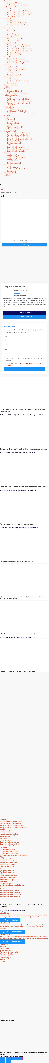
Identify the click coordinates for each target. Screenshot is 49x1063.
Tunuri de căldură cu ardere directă (19, 49)
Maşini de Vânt (5, 836)
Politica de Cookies (6, 954)
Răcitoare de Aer (9, 37)
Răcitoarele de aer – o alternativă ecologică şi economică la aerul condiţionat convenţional (22, 598)
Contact (3, 961)
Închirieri (7, 87)
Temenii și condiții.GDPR (26, 363)
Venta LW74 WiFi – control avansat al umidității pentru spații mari (23, 487)
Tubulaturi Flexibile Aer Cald (10, 891)
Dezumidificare (5, 840)
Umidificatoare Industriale (9, 851)
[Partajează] (14, 1058)
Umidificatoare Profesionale (17, 23)
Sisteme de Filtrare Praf (8, 863)
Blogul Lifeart (4, 948)
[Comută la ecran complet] (8, 1058)
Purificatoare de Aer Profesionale (18, 9)
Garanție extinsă (13, 35)
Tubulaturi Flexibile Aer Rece (10, 892)
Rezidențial (11, 31)
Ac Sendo (7, 27)
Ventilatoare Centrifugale (16, 69)
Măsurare (3, 881)
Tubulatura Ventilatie (14, 75)
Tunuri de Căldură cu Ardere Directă (12, 825)
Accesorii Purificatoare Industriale (19, 15)
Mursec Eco (8, 89)
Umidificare (4, 848)
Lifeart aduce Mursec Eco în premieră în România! (17, 634)
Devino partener (13, 33)
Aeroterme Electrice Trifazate (17, 47)
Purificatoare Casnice (7, 859)
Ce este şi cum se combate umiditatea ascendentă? (17, 671)
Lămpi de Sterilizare (14, 17)
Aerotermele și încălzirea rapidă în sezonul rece (16, 524)
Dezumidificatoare (10, 57)
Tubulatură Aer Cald (14, 53)
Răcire (2, 868)
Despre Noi (4, 945)
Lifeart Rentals (5, 923)
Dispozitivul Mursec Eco (15, 3)
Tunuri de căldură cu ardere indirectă (20, 51)
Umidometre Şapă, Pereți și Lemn (18, 81)
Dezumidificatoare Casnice (9, 842)
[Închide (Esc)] (20, 1058)
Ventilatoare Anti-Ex (14, 71)
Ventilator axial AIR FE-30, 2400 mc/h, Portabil (24, 241)
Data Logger (11, 83)
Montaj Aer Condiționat (8, 879)
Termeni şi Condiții (6, 950)
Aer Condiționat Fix (7, 870)
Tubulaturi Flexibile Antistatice (10, 894)
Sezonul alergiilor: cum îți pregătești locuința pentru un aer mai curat (24, 449)
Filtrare (2, 857)
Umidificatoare (9, 19)
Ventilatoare (8, 65)
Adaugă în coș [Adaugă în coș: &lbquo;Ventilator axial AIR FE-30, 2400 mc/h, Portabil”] (24, 245)
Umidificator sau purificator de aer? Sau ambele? (17, 562)
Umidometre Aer (13, 79)
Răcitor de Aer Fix (13, 41)
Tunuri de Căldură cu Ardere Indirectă (13, 827)
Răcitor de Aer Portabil (15, 39)
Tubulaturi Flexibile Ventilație (10, 896)
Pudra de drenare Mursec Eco (17, 5)
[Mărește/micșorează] (2, 1058)
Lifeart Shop (4, 913)
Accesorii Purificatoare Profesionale (19, 13)
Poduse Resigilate (6, 958)
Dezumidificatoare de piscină (17, 63)
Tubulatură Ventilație (14, 55)
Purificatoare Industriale (8, 861)
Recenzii (3, 946)
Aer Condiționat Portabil (8, 872)
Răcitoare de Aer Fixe (7, 874)
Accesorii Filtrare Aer (7, 864)
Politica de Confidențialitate (9, 952)
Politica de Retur (5, 956)
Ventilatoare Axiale (13, 67)
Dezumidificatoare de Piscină (10, 844)
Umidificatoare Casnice (15, 21)
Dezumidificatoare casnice (16, 59)
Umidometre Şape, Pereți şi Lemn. (12, 885)
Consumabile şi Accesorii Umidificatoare (21, 25)
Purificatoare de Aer (11, 7)
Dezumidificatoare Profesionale (11, 846)
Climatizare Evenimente (12, 85)
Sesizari (2, 960)
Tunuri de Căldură (10, 43)
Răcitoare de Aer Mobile (8, 876)
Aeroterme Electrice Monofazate (18, 45)
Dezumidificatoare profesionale (18, 61)
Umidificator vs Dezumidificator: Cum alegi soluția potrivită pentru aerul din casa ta (23, 410)
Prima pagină (6, 192)
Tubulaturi (3, 889)
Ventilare (3, 829)
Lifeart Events (5, 935)
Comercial (10, 29)
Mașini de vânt (12, 73)
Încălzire (3, 820)
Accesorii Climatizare (7, 878)
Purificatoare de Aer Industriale (18, 11)
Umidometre (8, 77)
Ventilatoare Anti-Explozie (9, 835)
